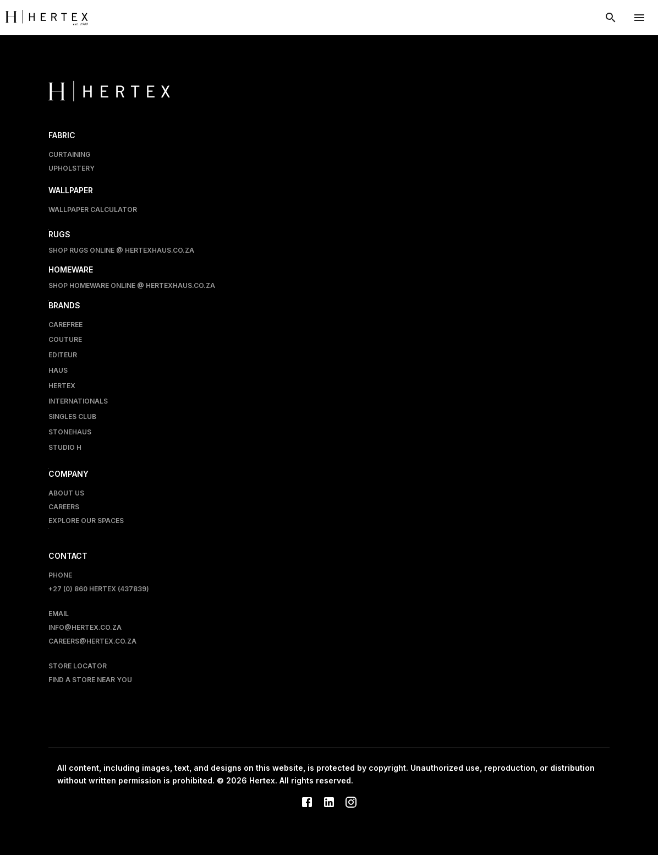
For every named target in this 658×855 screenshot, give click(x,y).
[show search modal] (610, 17)
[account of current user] (639, 17)
